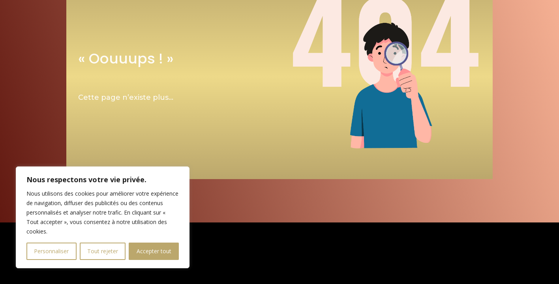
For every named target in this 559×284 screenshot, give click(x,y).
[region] (102, 217)
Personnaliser (51, 251)
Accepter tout (154, 251)
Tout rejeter (102, 251)
